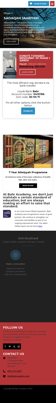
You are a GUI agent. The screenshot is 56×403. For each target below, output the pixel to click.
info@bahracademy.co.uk (18, 376)
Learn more (27, 72)
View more (11, 42)
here (40, 226)
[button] (52, 3)
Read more (28, 186)
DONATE (28, 111)
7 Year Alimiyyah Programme (28, 172)
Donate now (40, 4)
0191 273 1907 (14, 371)
